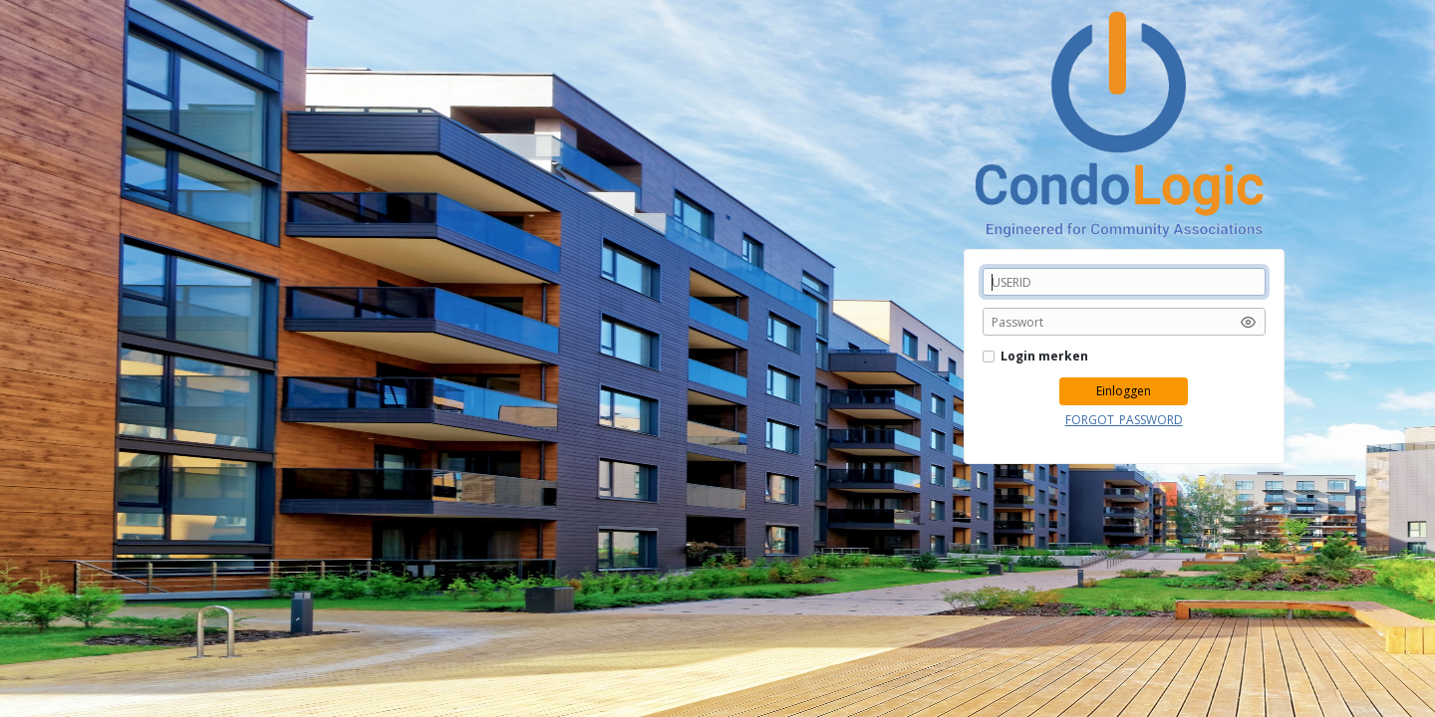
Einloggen (1123, 390)
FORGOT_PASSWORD (1124, 419)
